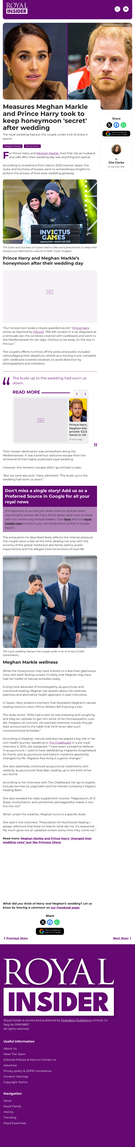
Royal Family (12, 1106)
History (9, 1112)
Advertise (10, 1065)
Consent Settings (16, 1076)
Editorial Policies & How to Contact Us (30, 1059)
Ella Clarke (116, 162)
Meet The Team (14, 1054)
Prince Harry (32, 146)
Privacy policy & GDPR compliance (28, 1071)
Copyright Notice (16, 1082)
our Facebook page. (65, 907)
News (7, 1100)
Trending (10, 1117)
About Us (10, 1048)
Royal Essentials (15, 1123)
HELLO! (38, 331)
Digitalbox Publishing (76, 1020)
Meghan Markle (13, 146)
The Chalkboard (60, 742)
